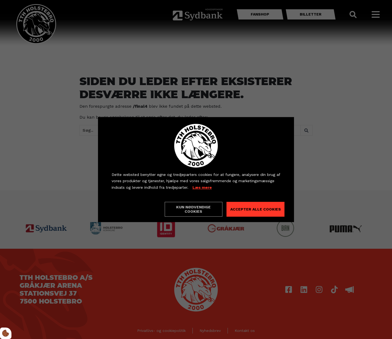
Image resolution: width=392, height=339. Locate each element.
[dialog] (196, 169)
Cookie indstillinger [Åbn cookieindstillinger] (131, 209)
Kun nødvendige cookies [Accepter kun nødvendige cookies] (193, 209)
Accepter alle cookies (255, 209)
